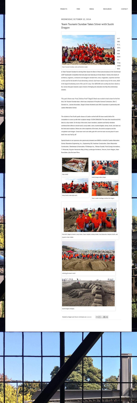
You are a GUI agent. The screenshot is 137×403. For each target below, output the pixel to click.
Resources (107, 9)
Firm (78, 9)
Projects (63, 9)
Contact (124, 9)
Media (91, 9)
